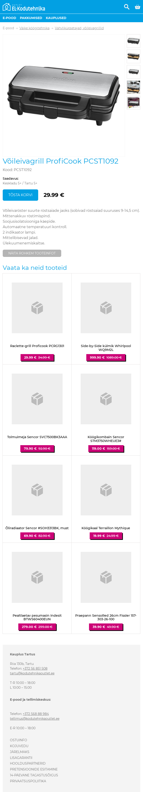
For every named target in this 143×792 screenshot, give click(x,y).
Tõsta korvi (20, 195)
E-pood (9, 18)
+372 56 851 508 (35, 668)
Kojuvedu (19, 746)
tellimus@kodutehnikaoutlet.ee (34, 719)
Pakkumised (31, 18)
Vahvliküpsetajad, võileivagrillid (79, 28)
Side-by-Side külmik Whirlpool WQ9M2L (106, 348)
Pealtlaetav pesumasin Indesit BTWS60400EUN (37, 617)
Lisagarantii (21, 758)
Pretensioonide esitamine (34, 769)
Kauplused (56, 18)
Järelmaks (19, 752)
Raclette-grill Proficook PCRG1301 (37, 346)
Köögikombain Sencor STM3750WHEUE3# (106, 439)
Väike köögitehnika (34, 28)
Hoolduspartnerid (28, 763)
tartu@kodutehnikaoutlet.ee (32, 673)
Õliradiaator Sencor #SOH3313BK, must (37, 528)
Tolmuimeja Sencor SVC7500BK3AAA (37, 437)
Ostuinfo (18, 740)
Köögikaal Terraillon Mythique (106, 528)
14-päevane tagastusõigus (34, 775)
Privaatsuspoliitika (28, 781)
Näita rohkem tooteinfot (32, 253)
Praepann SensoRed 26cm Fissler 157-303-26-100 (105, 617)
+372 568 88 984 (36, 714)
